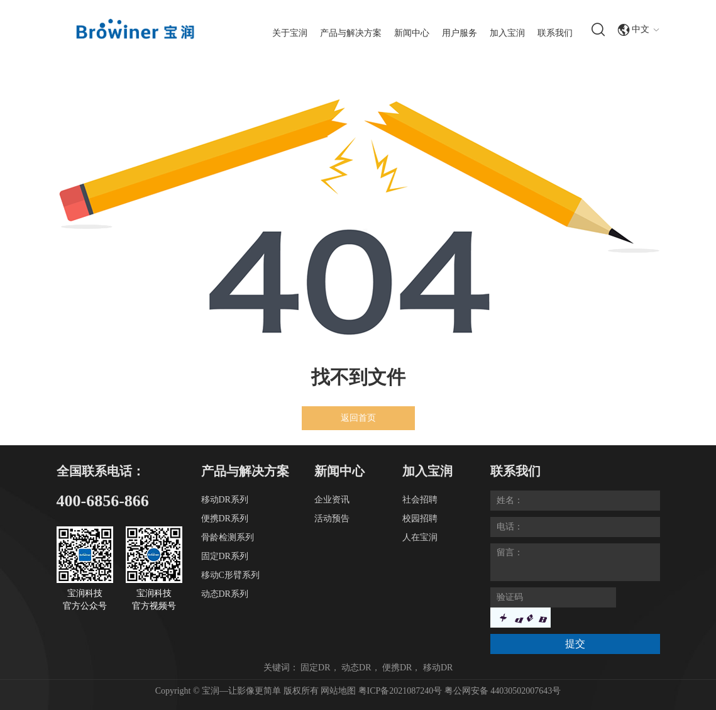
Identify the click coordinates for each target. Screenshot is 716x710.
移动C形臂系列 (230, 575)
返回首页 (358, 418)
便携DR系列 (224, 518)
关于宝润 (289, 33)
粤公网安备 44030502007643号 (502, 691)
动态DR (356, 667)
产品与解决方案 (351, 33)
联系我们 (555, 33)
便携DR (397, 667)
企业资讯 (332, 499)
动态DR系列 (224, 594)
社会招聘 (420, 499)
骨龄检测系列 (227, 537)
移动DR (438, 667)
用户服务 (459, 33)
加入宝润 (507, 33)
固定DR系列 (224, 556)
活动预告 (332, 518)
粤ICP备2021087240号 (401, 691)
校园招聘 (420, 518)
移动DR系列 (224, 499)
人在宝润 (420, 537)
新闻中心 (411, 33)
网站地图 (338, 691)
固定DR (315, 667)
